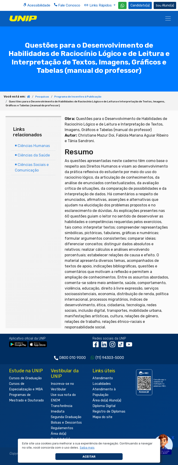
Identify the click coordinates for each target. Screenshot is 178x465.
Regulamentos (62, 428)
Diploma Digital (103, 406)
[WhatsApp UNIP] (122, 5)
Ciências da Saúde (32, 155)
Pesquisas (42, 96)
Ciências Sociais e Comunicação (32, 167)
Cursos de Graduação (25, 378)
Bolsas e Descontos (66, 423)
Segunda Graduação (66, 417)
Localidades (101, 384)
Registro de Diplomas (108, 411)
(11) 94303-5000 (109, 357)
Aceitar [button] (89, 456)
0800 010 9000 (72, 357)
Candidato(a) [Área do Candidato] (140, 5)
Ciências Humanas (32, 146)
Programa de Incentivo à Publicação (77, 96)
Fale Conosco (67, 5)
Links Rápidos (98, 5)
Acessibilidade (36, 5)
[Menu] (168, 18)
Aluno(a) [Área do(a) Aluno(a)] (165, 5)
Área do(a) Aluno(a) (106, 400)
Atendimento (102, 378)
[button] (87, 447)
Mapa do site (102, 417)
